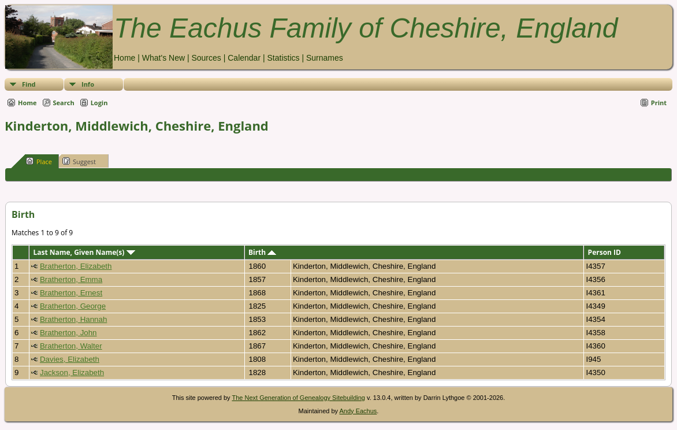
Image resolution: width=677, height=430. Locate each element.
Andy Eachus (358, 410)
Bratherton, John (68, 332)
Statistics (283, 57)
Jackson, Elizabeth (72, 372)
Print (659, 102)
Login (99, 102)
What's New (163, 57)
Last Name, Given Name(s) (84, 252)
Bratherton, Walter (71, 346)
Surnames (324, 57)
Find (29, 84)
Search (64, 102)
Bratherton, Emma (71, 279)
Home (124, 57)
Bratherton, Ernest (71, 292)
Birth (262, 252)
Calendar (244, 57)
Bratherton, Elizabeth (75, 266)
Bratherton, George (73, 306)
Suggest (79, 161)
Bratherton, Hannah (73, 319)
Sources (206, 57)
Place (39, 161)
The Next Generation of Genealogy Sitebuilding (298, 397)
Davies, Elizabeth (69, 359)
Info (87, 84)
